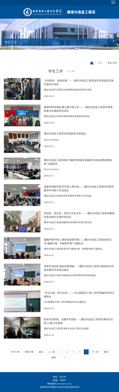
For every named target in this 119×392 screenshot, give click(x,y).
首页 (100, 63)
